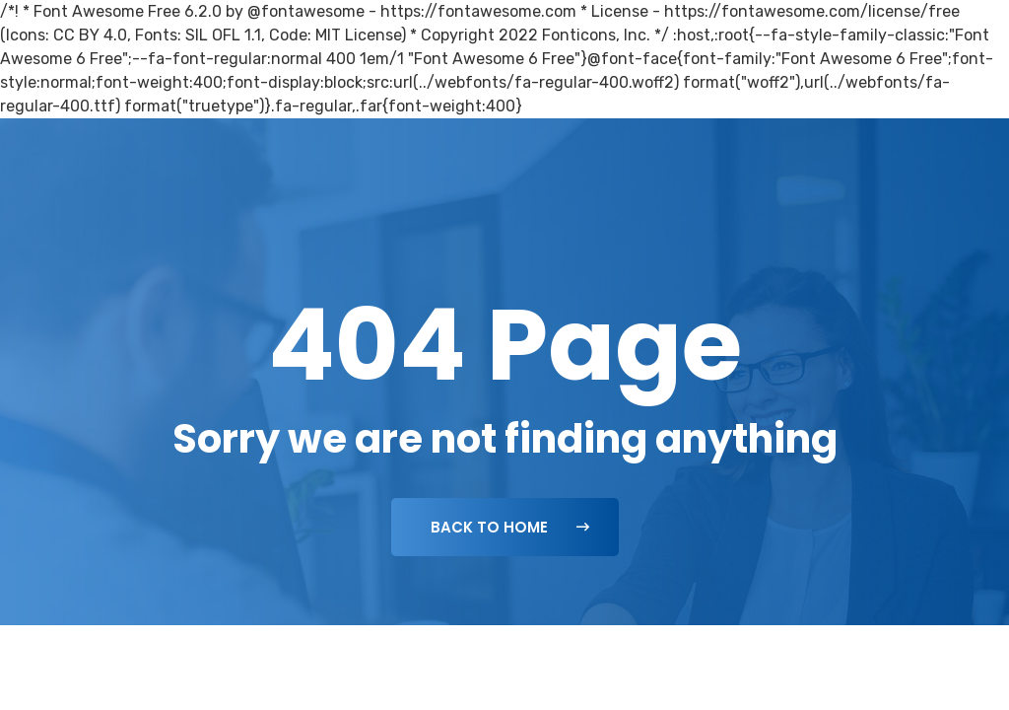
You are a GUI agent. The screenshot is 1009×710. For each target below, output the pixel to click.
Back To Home (510, 527)
